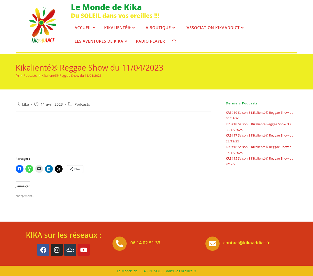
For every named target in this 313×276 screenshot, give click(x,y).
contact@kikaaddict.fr (246, 243)
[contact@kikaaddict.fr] (212, 244)
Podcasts (82, 104)
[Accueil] (17, 75)
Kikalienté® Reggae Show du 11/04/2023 (71, 75)
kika (25, 104)
